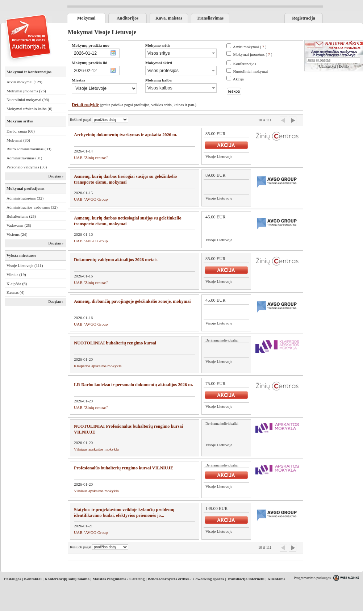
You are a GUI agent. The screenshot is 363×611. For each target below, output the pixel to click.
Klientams (276, 579)
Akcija (238, 79)
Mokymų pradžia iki (89, 62)
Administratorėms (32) (25, 198)
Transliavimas (210, 18)
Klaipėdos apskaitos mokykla (98, 366)
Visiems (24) (17, 234)
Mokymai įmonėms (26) (26, 91)
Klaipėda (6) (17, 283)
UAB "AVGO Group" (91, 199)
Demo (344, 66)
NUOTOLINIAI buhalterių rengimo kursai (115, 343)
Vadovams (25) (19, 225)
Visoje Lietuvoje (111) (25, 265)
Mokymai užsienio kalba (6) (29, 108)
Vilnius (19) (16, 274)
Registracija (303, 18)
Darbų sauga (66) (21, 131)
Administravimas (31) (24, 158)
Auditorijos (127, 18)
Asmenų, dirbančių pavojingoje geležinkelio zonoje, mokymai (132, 301)
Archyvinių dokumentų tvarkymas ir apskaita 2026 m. (125, 134)
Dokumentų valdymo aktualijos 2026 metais (116, 259)
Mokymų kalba (158, 80)
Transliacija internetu (245, 579)
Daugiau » (55, 176)
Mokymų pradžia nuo (90, 45)
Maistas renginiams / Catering (118, 579)
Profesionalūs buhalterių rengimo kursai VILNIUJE (123, 467)
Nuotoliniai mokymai (250, 71)
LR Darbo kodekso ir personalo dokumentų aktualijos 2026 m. (133, 384)
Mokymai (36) (18, 140)
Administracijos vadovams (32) (32, 207)
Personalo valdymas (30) (27, 167)
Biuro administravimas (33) (29, 149)
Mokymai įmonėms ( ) (252, 54)
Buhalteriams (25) (21, 216)
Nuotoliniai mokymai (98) (28, 99)
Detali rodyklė (85, 104)
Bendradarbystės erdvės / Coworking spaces (185, 579)
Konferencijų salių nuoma (67, 579)
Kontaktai (33, 579)
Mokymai (86, 18)
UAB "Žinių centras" (91, 157)
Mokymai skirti (158, 62)
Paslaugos (12, 579)
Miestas (78, 80)
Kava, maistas (168, 18)
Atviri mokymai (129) (24, 82)
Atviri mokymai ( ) (250, 47)
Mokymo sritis (157, 45)
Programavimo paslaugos (312, 578)
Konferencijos (244, 64)
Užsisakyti (327, 66)
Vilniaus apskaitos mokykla (96, 449)
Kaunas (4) (15, 292)
